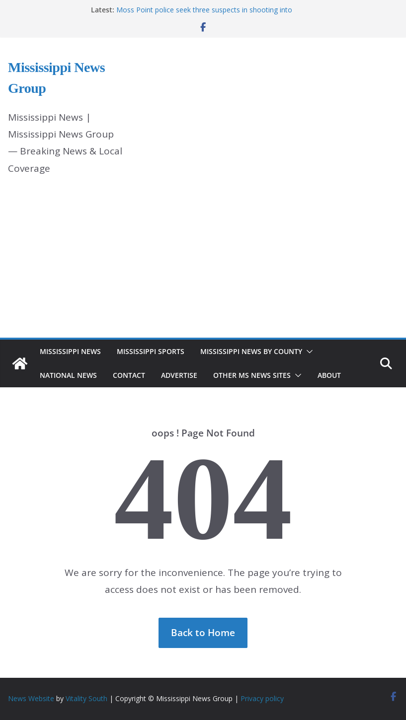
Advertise (179, 375)
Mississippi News (70, 351)
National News (68, 375)
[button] (307, 352)
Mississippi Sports (150, 351)
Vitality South (86, 698)
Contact (129, 375)
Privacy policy (262, 698)
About (329, 375)
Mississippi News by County (251, 351)
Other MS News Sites (252, 375)
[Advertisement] (203, 263)
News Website (31, 698)
